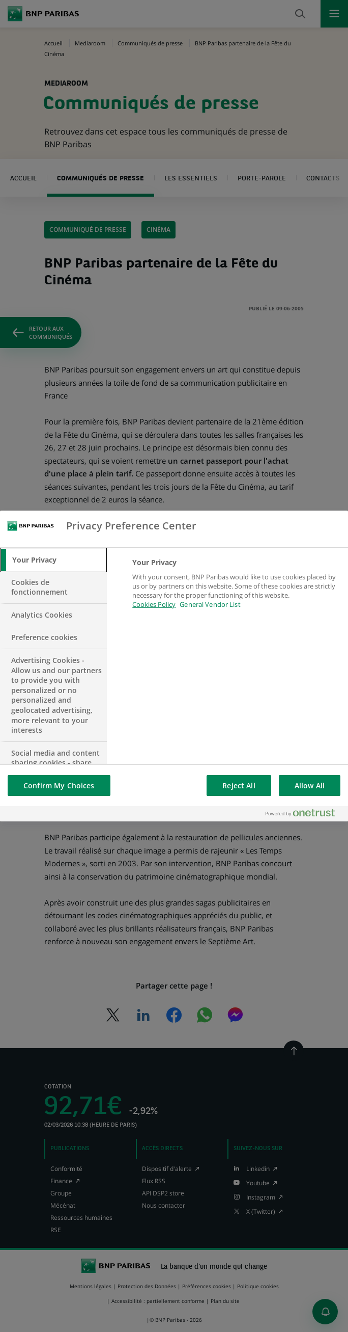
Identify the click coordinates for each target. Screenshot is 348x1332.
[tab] (53, 560)
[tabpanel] (235, 589)
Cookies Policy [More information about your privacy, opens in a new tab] (154, 604)
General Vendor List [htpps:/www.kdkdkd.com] (210, 604)
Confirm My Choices (59, 785)
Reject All (238, 785)
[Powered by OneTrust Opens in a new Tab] (304, 813)
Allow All (310, 785)
